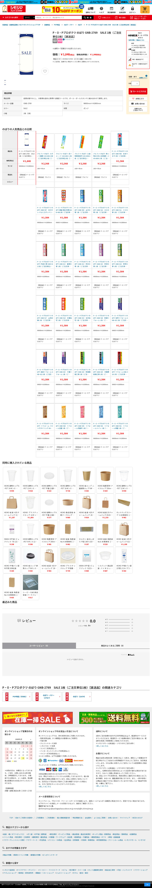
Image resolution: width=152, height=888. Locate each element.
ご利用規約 (50, 818)
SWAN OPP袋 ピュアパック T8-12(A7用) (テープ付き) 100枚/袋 (11, 540)
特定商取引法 (77, 818)
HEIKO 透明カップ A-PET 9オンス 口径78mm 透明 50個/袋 (30, 540)
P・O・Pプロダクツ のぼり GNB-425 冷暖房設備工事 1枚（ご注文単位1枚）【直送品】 (101, 371)
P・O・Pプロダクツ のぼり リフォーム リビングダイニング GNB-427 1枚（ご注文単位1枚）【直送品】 (45, 425)
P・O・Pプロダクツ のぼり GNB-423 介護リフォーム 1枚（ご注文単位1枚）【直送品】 (64, 371)
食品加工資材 (110, 870)
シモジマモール (131, 840)
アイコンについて (69, 39)
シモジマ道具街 (9, 870)
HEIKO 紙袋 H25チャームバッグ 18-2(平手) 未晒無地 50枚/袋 (49, 567)
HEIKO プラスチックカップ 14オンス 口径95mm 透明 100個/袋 (30, 513)
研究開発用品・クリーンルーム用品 (110, 840)
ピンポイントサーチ (50, 855)
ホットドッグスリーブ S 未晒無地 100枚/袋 (123, 513)
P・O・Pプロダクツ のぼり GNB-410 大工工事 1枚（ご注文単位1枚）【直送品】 (101, 210)
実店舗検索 (111, 12)
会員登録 (122, 12)
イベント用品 (8, 837)
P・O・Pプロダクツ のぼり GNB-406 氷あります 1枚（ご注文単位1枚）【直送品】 (120, 153)
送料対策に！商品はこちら (136, 40)
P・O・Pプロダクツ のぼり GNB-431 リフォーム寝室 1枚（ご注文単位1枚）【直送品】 (120, 425)
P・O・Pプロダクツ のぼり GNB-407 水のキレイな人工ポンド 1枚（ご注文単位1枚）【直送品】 (45, 210)
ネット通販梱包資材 (95, 870)
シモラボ (142, 840)
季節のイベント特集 (21, 855)
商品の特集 (7, 855)
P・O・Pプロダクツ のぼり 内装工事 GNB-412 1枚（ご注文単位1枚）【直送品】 (45, 264)
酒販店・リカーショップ (45, 873)
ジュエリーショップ (63, 873)
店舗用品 (133, 834)
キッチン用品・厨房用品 (102, 834)
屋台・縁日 (84, 873)
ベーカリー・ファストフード (49, 870)
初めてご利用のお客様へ (24, 818)
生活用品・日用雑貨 (71, 840)
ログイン (132, 12)
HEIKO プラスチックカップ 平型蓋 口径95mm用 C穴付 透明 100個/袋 (67, 567)
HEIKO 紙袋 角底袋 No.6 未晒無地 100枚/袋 (105, 540)
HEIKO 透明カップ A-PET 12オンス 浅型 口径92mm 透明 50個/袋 (123, 487)
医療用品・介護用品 (82, 837)
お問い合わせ (113, 818)
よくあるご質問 (99, 818)
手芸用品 (43, 840)
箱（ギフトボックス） (17, 834)
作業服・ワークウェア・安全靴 (60, 837)
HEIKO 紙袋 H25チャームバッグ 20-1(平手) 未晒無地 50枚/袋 (86, 513)
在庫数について (143, 77)
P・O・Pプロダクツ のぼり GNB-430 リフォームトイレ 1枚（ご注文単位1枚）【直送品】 (101, 425)
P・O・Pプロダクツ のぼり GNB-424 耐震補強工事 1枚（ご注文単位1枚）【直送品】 (82, 371)
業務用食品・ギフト (99, 837)
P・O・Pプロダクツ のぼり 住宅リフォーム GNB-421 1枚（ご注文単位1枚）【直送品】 (120, 318)
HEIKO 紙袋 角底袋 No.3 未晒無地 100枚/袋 (11, 593)
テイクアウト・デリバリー (27, 870)
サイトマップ (125, 818)
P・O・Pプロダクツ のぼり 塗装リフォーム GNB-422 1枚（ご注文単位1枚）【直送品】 (45, 371)
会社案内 (88, 818)
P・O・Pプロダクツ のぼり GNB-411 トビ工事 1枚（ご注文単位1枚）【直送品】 (120, 210)
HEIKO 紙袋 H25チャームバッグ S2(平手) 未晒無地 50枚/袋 (123, 540)
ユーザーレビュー (39, 645)
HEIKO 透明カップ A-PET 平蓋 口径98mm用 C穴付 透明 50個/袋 (49, 487)
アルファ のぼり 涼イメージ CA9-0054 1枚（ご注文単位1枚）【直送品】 (64, 156)
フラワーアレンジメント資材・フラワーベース (20, 840)
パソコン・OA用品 (55, 840)
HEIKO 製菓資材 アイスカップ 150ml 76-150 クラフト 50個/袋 (105, 487)
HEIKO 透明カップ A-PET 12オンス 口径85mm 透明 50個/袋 (30, 487)
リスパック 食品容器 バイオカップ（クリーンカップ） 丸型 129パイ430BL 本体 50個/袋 (105, 567)
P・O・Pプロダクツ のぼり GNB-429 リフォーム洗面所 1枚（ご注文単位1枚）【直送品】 (82, 425)
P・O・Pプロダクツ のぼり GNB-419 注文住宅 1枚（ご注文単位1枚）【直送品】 (82, 318)
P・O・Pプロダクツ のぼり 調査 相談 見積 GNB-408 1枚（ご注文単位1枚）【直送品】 (64, 210)
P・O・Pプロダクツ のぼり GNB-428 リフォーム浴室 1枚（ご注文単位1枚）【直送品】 (64, 425)
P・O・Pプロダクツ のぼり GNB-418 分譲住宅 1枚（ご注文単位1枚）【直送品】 (64, 318)
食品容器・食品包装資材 (81, 834)
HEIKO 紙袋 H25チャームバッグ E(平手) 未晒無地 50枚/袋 (11, 513)
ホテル (75, 873)
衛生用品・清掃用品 (120, 834)
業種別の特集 (36, 855)
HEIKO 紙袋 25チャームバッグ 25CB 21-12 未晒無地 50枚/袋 (105, 513)
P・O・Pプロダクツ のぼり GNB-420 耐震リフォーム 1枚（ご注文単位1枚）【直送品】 (101, 318)
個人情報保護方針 (63, 818)
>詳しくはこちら (45, 786)
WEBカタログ (137, 818)
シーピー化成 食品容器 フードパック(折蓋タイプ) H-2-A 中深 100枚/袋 (30, 593)
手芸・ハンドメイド (124, 870)
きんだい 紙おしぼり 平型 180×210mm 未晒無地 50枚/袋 (86, 540)
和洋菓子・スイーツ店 (78, 870)
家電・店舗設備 (114, 837)
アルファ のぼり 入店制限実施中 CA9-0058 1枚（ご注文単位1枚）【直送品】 (82, 156)
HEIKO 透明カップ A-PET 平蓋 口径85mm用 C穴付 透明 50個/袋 (49, 513)
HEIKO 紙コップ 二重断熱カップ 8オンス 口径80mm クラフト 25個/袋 (86, 487)
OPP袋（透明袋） (41, 834)
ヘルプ (101, 12)
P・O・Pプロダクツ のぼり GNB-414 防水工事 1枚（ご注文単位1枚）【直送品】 (82, 264)
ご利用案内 (40, 818)
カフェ (64, 870)
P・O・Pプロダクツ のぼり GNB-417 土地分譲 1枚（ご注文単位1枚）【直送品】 (45, 318)
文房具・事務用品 (88, 840)
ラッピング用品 (64, 834)
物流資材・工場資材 (22, 837)
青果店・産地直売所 (26, 873)
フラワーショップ (140, 870)
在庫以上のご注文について (138, 109)
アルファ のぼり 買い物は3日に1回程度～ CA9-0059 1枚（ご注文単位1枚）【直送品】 (101, 156)
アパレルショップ (9, 873)
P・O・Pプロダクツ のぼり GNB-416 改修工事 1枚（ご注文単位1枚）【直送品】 (120, 264)
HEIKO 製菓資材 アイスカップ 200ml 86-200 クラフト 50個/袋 (49, 540)
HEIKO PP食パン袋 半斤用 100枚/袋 (11, 567)
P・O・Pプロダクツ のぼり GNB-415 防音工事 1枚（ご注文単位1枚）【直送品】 (101, 264)
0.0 (93, 621)
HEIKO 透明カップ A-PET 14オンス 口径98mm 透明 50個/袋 (11, 487)
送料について (91, 12)
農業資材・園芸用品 (39, 837)
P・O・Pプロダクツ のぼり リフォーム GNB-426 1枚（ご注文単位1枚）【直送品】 (120, 371)
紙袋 (5, 834)
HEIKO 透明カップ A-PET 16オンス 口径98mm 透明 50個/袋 (67, 487)
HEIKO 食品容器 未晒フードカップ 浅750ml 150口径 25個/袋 (67, 513)
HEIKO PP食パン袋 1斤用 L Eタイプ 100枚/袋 (123, 567)
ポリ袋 (29, 834)
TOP (11, 818)
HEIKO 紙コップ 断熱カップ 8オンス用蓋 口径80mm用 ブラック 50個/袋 (30, 567)
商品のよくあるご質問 (113, 645)
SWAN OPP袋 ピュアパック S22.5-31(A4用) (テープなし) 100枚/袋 (86, 567)
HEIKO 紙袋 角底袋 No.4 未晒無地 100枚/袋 (67, 540)
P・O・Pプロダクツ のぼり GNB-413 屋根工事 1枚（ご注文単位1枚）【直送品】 (64, 264)
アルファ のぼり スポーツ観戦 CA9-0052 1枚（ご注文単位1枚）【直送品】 (45, 156)
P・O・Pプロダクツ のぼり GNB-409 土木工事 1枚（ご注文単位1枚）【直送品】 (82, 210)
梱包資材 (53, 834)
